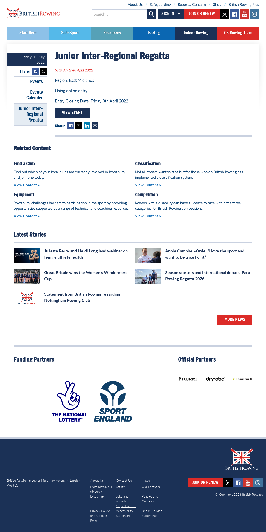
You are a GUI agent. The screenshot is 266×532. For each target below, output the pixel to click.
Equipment (24, 195)
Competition (146, 195)
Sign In (167, 14)
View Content (25, 185)
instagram (254, 14)
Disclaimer (97, 496)
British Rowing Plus (243, 4)
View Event (72, 113)
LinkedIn (87, 125)
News (146, 480)
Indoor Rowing (196, 33)
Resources (112, 33)
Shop (217, 4)
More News (234, 320)
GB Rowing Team (238, 33)
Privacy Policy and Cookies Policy (100, 515)
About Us (135, 4)
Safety (120, 487)
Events (36, 81)
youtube (244, 14)
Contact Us (124, 480)
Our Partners (151, 487)
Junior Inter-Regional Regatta (30, 114)
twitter (224, 14)
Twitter (43, 71)
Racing (154, 33)
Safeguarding (160, 4)
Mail (95, 125)
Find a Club (24, 164)
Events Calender (34, 95)
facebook (234, 14)
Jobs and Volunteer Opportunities (126, 501)
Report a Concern (192, 4)
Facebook (35, 71)
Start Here (27, 33)
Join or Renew (202, 14)
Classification (148, 164)
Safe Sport (70, 33)
